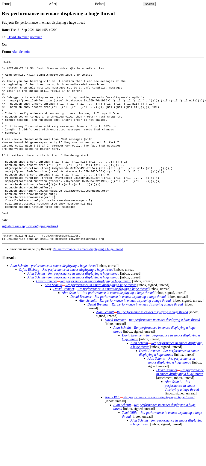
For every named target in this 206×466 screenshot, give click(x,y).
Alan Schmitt (21, 51)
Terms (6, 4)
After (52, 4)
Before (100, 4)
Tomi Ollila (112, 431)
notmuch (36, 37)
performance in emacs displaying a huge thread (63, 300)
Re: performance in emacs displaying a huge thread (88, 283)
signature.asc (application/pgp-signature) (30, 258)
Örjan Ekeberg (29, 304)
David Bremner (18, 37)
